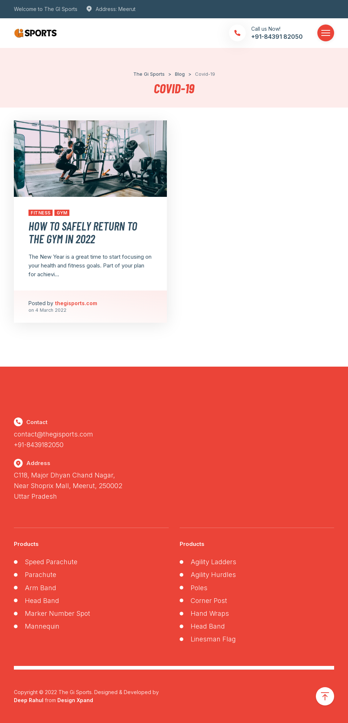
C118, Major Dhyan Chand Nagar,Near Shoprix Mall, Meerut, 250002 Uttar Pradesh (68, 486)
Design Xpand (75, 700)
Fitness (40, 213)
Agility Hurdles (213, 574)
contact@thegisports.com (53, 434)
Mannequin (42, 626)
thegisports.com (76, 303)
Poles (199, 588)
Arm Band (40, 588)
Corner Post (209, 600)
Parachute (40, 574)
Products (26, 543)
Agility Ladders (213, 562)
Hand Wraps (210, 613)
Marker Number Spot (57, 613)
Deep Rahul (28, 700)
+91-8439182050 (39, 445)
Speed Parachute (51, 562)
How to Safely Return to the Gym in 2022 (82, 232)
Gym (62, 213)
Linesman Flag (213, 639)
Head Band (42, 600)
